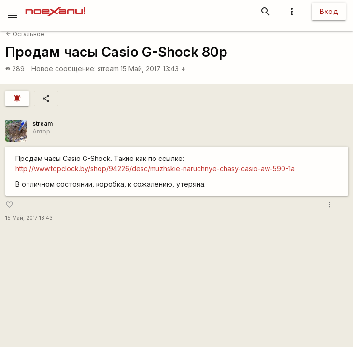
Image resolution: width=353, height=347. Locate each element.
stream (108, 69)
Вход (329, 11)
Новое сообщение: (63, 69)
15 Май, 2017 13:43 (153, 69)
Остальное (25, 34)
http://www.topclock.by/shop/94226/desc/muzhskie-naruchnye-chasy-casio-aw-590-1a (155, 168)
